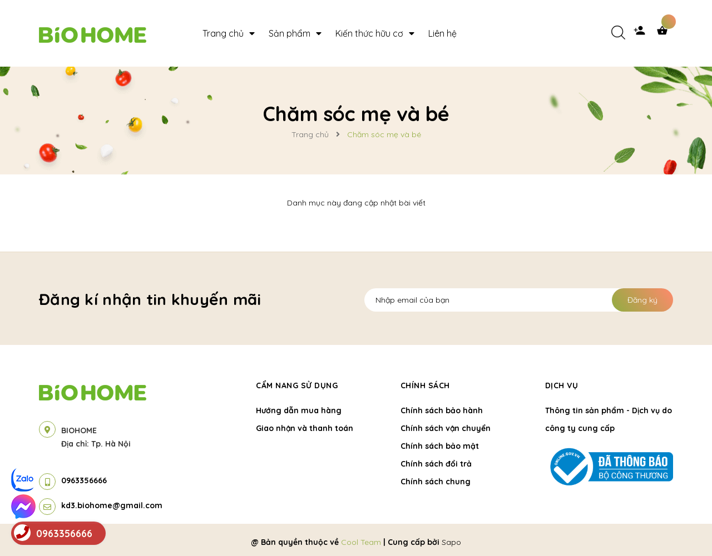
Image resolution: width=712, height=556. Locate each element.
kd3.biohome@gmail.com (111, 505)
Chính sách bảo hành (441, 410)
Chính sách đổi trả (436, 464)
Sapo (451, 542)
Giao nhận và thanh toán (304, 428)
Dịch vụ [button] (561, 385)
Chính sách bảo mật (439, 446)
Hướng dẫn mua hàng (299, 410)
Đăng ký (642, 300)
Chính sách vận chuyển (445, 428)
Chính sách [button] (425, 385)
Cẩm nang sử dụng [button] (297, 385)
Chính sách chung (435, 482)
